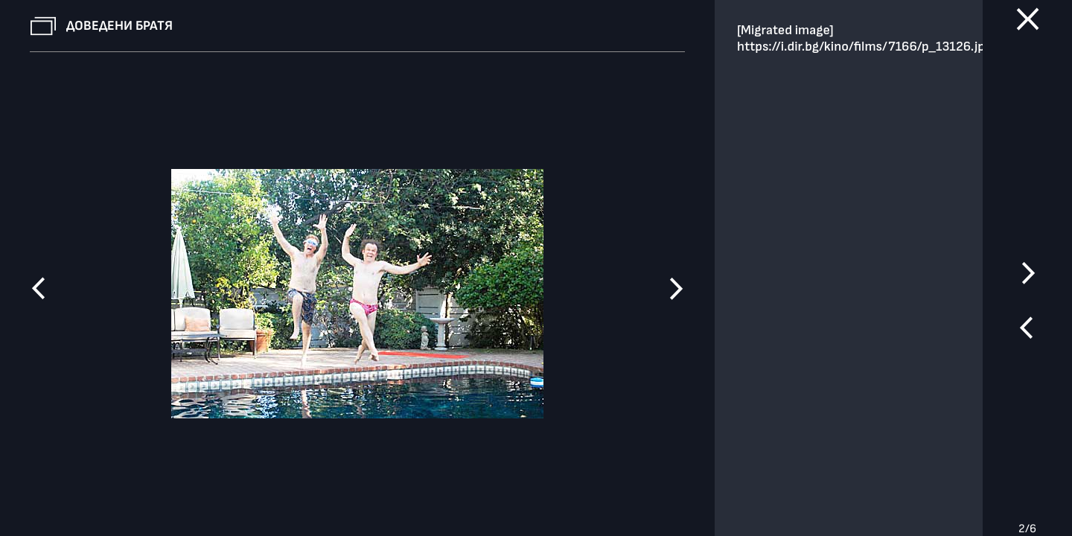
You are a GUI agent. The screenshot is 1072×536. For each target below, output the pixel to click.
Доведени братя (119, 26)
